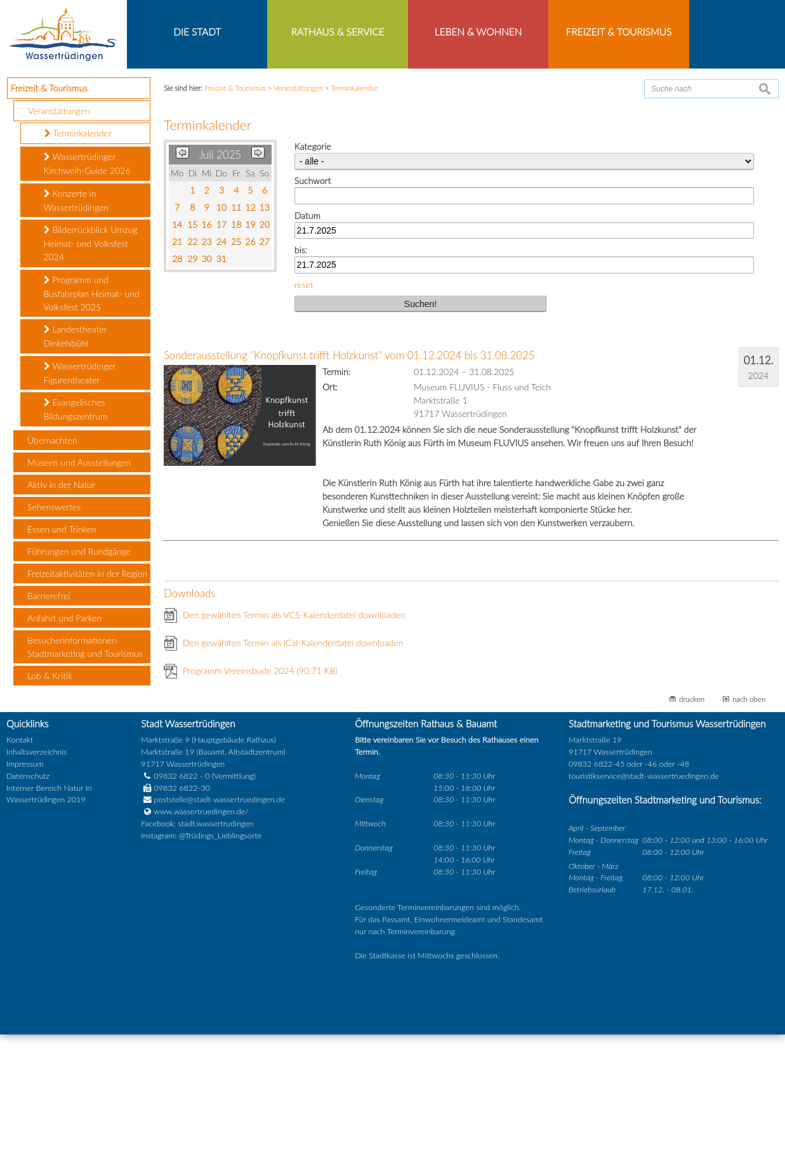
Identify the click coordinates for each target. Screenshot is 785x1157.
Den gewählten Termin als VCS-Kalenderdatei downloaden (294, 737)
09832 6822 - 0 (175, 898)
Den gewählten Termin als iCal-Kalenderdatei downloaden (293, 765)
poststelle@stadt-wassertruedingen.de (219, 922)
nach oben (749, 821)
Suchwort (312, 303)
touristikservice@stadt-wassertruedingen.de (644, 898)
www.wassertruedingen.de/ (201, 934)
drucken (691, 821)
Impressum (25, 886)
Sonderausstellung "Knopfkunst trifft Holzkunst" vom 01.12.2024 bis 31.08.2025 (349, 478)
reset (303, 407)
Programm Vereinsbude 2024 (260, 793)
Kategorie (312, 268)
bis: (300, 372)
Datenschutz (27, 898)
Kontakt (19, 862)
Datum (307, 338)
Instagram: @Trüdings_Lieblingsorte (201, 958)
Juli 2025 (220, 277)
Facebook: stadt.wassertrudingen (197, 946)
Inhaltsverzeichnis (36, 874)
